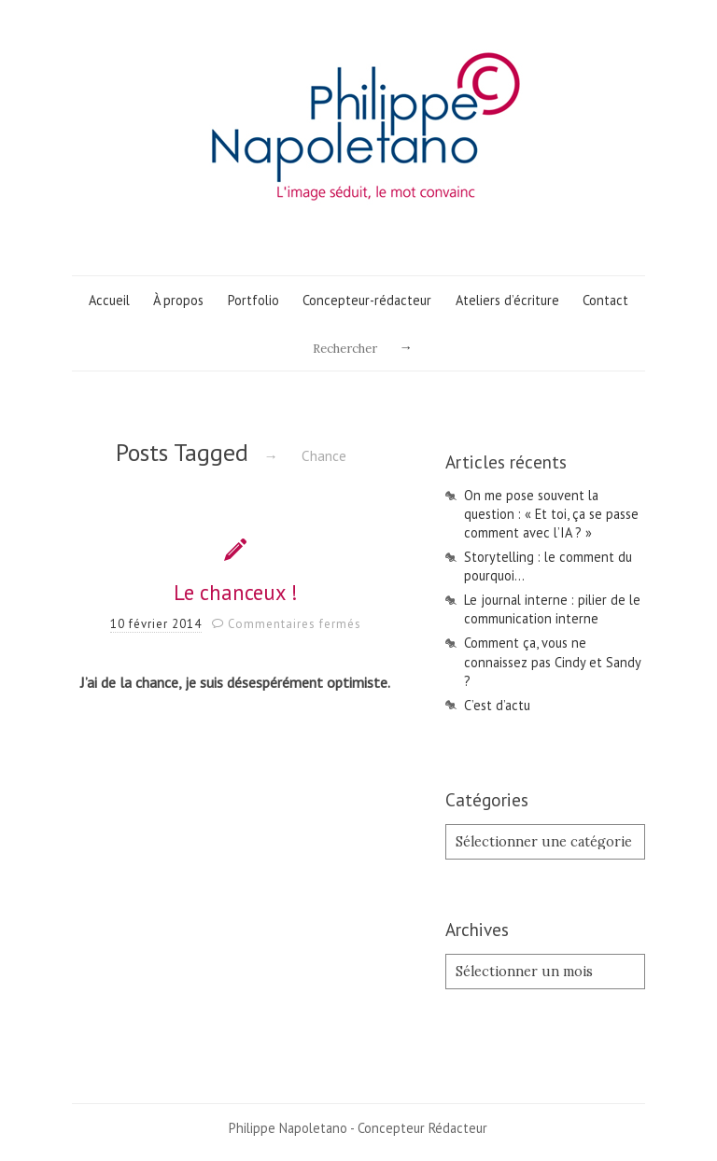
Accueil (109, 300)
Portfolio (253, 300)
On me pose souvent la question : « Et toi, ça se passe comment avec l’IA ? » (551, 513)
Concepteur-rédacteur (366, 300)
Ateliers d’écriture (507, 300)
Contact (605, 300)
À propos (178, 300)
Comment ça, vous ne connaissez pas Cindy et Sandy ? (552, 661)
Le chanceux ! (236, 592)
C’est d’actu (497, 705)
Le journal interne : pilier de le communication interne (552, 609)
